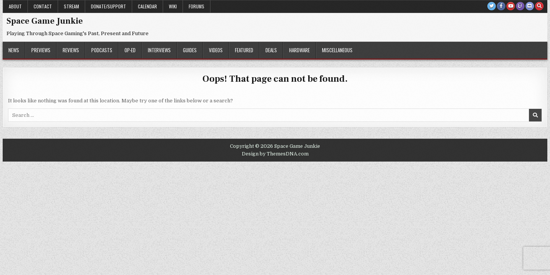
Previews (40, 50)
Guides (190, 50)
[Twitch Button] (520, 6)
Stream (71, 6)
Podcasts (101, 50)
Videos (216, 50)
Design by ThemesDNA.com (275, 154)
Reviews (71, 50)
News (13, 50)
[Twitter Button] (491, 6)
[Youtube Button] (510, 6)
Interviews (159, 50)
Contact (43, 6)
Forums (196, 6)
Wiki (173, 6)
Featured (244, 50)
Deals (271, 50)
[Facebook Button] (501, 6)
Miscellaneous (337, 50)
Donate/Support (108, 6)
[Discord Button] (530, 6)
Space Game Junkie (44, 21)
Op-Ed (130, 50)
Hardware (299, 50)
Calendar (147, 6)
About (15, 6)
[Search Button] (539, 6)
